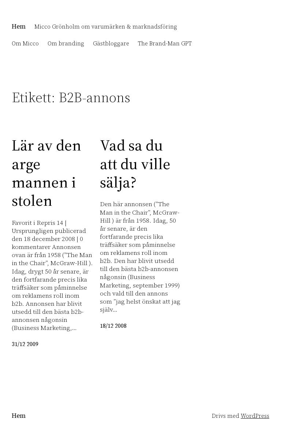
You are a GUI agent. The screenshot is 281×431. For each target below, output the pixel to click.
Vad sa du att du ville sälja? (135, 163)
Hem (19, 26)
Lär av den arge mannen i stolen (46, 173)
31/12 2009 (25, 344)
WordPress (255, 416)
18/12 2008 (113, 326)
